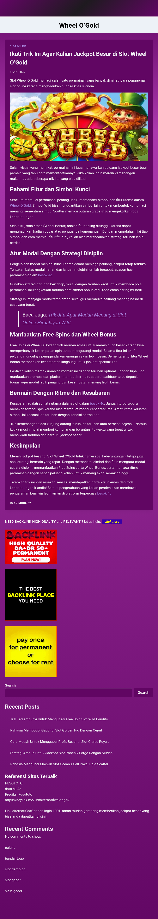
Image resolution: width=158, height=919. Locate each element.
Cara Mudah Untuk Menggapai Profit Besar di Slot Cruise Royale (60, 742)
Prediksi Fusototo (18, 794)
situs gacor (13, 891)
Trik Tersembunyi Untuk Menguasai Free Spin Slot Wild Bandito (59, 719)
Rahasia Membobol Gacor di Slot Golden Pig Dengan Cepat (56, 730)
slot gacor (13, 880)
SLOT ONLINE (18, 46)
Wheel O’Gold (20, 205)
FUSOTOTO (14, 783)
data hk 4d (13, 789)
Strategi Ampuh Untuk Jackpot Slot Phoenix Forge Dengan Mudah (61, 753)
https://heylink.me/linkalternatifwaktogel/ (37, 800)
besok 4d (104, 493)
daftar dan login (39, 811)
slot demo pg (15, 869)
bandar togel (15, 858)
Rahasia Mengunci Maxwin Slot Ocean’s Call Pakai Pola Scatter (59, 764)
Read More (20, 502)
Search (10, 685)
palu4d (10, 847)
